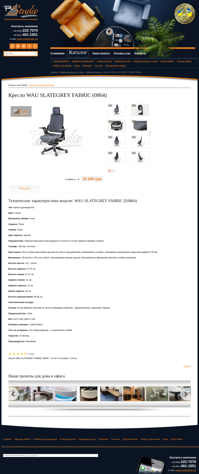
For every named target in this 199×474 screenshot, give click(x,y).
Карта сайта (177, 439)
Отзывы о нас (122, 53)
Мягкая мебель (167, 61)
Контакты (140, 53)
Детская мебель (184, 61)
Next (185, 393)
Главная (7, 439)
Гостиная (99, 65)
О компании (57, 53)
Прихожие (87, 65)
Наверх (187, 366)
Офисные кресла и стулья (146, 61)
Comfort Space (31, 455)
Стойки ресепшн (104, 61)
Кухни (77, 65)
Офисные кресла (94, 72)
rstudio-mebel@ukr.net (27, 39)
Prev (14, 393)
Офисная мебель (61, 61)
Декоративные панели (116, 65)
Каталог (78, 52)
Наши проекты (101, 53)
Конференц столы (123, 61)
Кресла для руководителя (41, 85)
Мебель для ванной (62, 65)
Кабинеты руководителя (83, 61)
